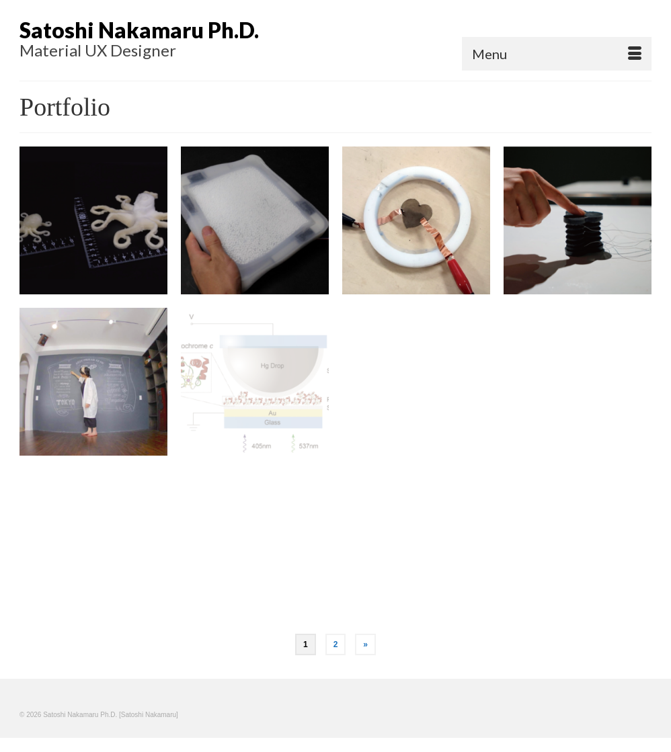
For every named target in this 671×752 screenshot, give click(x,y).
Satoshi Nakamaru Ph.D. (139, 30)
